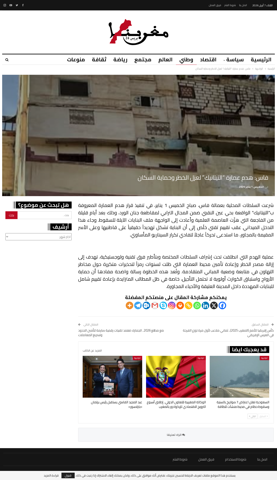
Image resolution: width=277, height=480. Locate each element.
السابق (263, 416)
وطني (184, 59)
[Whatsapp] (197, 305)
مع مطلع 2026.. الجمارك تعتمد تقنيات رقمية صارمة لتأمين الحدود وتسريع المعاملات (121, 332)
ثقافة (94, 59)
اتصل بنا (243, 5)
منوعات (71, 59)
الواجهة (264, 358)
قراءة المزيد (51, 475)
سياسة (234, 59)
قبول (68, 475)
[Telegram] (138, 305)
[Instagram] (172, 305)
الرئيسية (261, 59)
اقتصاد (207, 59)
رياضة (117, 59)
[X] (214, 305)
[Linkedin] (205, 305)
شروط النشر (230, 5)
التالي (252, 416)
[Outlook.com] (146, 305)
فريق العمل (215, 5)
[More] (129, 305)
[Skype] (163, 305)
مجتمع (139, 59)
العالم (163, 59)
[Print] (180, 305)
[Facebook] (222, 305)
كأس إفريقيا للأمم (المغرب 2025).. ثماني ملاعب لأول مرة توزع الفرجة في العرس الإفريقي (228, 332)
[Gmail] (155, 305)
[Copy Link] (188, 305)
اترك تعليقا (176, 434)
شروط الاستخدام (235, 459)
